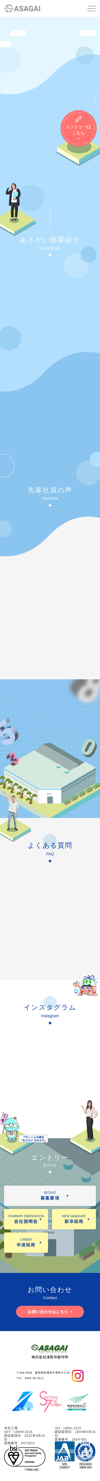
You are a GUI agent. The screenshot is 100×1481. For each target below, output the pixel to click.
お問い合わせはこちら (48, 1312)
